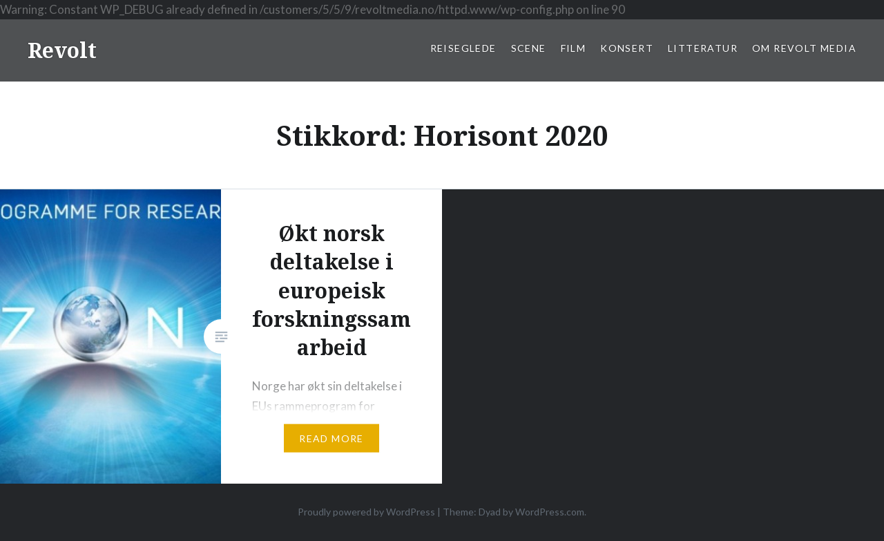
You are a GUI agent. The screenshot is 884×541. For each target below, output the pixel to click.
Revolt (62, 50)
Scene (528, 48)
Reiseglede (463, 48)
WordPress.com (549, 512)
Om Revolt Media (804, 48)
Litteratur (703, 48)
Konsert (626, 48)
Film (573, 48)
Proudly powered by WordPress (366, 512)
